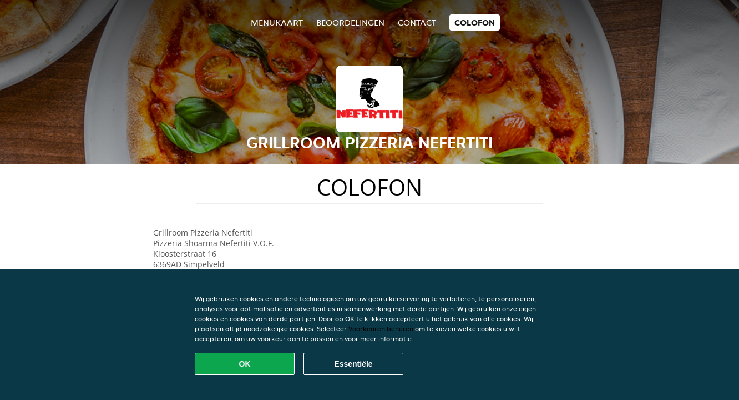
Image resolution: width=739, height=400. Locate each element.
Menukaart (277, 22)
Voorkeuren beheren (380, 328)
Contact (417, 22)
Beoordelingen (350, 22)
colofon (474, 22)
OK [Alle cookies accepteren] (245, 363)
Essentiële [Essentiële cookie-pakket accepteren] (353, 363)
